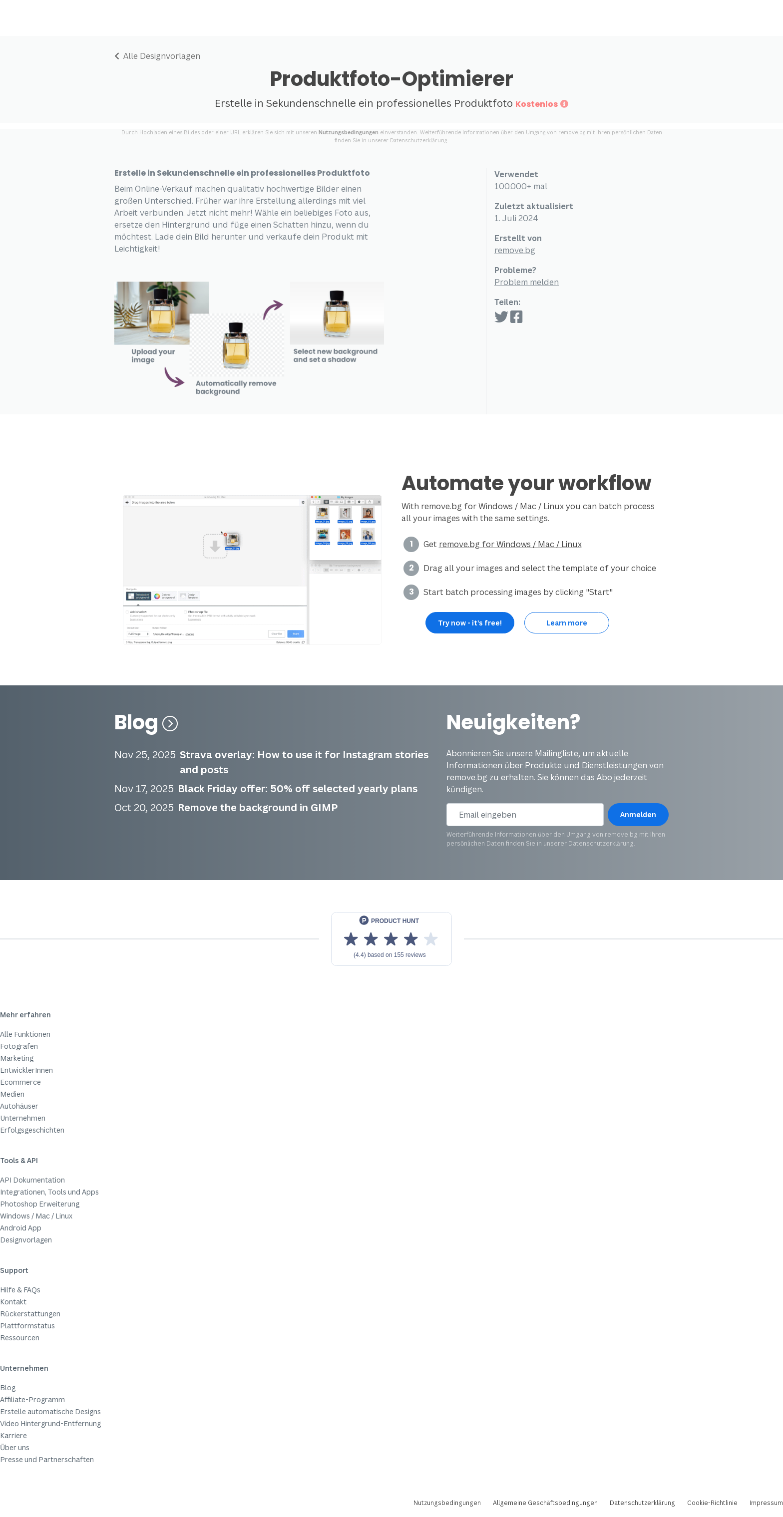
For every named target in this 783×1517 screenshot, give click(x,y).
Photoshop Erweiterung (39, 1204)
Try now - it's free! (470, 622)
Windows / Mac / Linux (36, 1215)
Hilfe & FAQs (20, 1289)
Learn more (566, 622)
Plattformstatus (27, 1325)
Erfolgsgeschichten (32, 1130)
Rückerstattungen (30, 1313)
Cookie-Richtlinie (712, 1503)
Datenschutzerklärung (418, 140)
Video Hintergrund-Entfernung (50, 1423)
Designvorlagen (26, 1239)
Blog (146, 722)
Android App (20, 1227)
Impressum (766, 1503)
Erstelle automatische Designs (50, 1411)
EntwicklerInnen (26, 1070)
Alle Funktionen (25, 1034)
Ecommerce (20, 1082)
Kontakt (13, 1301)
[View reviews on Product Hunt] (391, 939)
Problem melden (526, 282)
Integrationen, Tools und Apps (49, 1192)
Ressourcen (19, 1337)
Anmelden (638, 814)
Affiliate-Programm (32, 1399)
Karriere (13, 1435)
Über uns (14, 1447)
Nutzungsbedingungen (349, 132)
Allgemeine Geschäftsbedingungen (545, 1503)
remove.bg (514, 250)
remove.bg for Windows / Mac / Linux (510, 544)
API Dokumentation (32, 1180)
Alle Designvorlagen (157, 55)
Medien (12, 1094)
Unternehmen (22, 1118)
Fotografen (19, 1046)
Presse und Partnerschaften (47, 1459)
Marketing (16, 1058)
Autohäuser (19, 1106)
